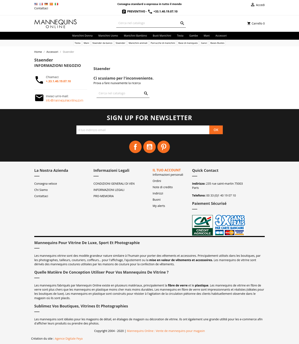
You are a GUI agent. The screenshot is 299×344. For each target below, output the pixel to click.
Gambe (193, 35)
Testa (180, 35)
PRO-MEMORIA (103, 196)
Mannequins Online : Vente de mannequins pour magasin (166, 331)
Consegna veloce (45, 184)
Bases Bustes (217, 42)
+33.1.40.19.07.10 (163, 11)
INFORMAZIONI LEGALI (108, 190)
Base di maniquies (188, 42)
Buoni (157, 199)
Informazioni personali (168, 175)
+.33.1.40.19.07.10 (58, 81)
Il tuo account (167, 170)
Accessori (221, 35)
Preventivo (133, 11)
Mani (207, 35)
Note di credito (163, 187)
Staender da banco (102, 42)
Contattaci (41, 8)
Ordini (157, 181)
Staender (120, 42)
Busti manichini (162, 35)
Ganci (204, 42)
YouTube (149, 147)
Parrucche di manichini (163, 42)
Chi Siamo (41, 190)
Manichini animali (138, 42)
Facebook (135, 147)
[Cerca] (151, 23)
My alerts (159, 206)
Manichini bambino (135, 35)
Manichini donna (82, 35)
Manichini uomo (108, 35)
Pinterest (163, 147)
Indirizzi (158, 193)
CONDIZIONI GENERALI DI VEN (114, 184)
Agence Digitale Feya (69, 338)
